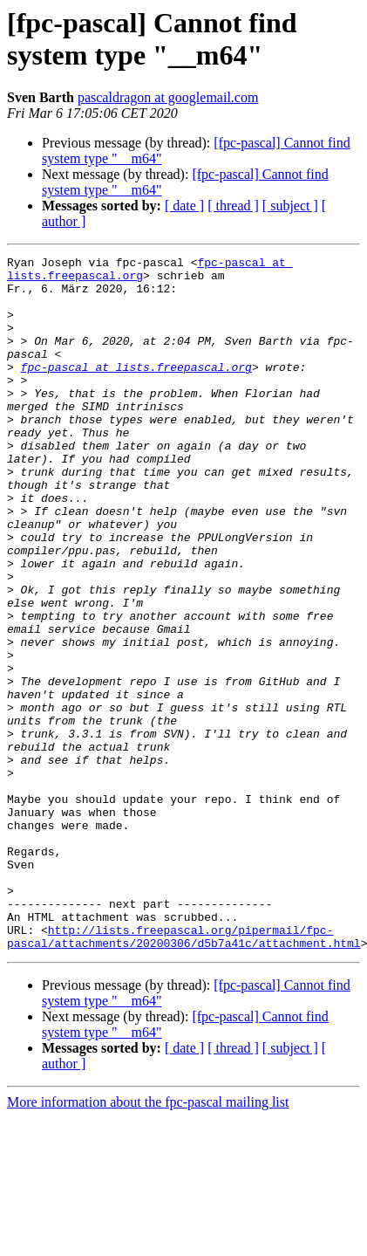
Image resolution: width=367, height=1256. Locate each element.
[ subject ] (290, 205)
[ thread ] (233, 205)
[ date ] (184, 205)
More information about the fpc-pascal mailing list (148, 1240)
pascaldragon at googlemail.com (168, 97)
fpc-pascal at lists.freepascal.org (136, 390)
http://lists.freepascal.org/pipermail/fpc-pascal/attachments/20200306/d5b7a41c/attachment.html (184, 1073)
